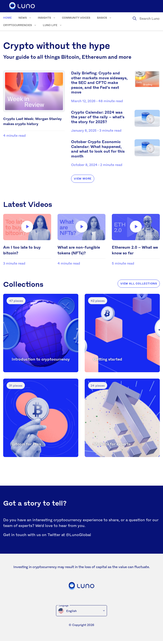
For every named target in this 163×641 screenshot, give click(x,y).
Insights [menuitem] (44, 17)
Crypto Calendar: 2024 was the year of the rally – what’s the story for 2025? (97, 117)
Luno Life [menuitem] (50, 25)
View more (82, 178)
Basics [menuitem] (102, 17)
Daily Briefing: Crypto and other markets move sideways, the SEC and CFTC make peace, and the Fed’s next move (99, 82)
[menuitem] (81, 610)
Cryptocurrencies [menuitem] (17, 25)
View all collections (138, 283)
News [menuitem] (22, 17)
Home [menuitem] (7, 17)
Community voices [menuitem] (76, 17)
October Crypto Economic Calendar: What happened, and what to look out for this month (98, 148)
